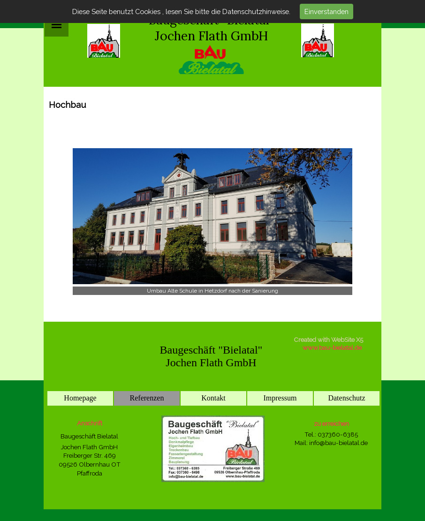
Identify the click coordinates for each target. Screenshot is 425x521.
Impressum (279, 398)
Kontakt (213, 398)
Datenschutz (346, 398)
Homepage (80, 398)
